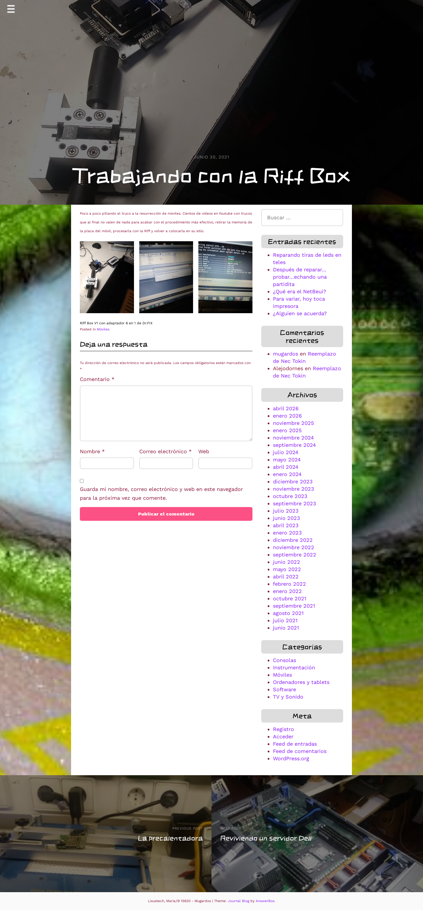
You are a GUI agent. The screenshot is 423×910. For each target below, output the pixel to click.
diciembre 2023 (293, 481)
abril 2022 (286, 576)
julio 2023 (286, 511)
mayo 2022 (287, 569)
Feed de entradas (295, 744)
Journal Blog (239, 901)
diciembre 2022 (293, 540)
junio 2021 (286, 628)
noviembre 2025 (293, 423)
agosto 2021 (288, 613)
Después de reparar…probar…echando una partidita (300, 276)
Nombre (92, 451)
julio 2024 (285, 452)
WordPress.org (291, 758)
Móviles (103, 329)
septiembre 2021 (294, 606)
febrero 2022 (289, 584)
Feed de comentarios (299, 751)
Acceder (283, 736)
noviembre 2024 (293, 438)
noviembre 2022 (293, 547)
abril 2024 (285, 467)
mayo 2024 (287, 459)
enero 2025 (287, 430)
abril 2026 (286, 408)
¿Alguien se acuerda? (300, 313)
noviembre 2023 (293, 489)
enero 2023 (287, 533)
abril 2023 (286, 525)
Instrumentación (294, 667)
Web (203, 451)
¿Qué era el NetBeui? (299, 291)
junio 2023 (286, 518)
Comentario (97, 379)
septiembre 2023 (294, 503)
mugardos (285, 354)
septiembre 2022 (294, 554)
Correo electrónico (165, 451)
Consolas (284, 660)
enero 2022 (287, 591)
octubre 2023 (290, 496)
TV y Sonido (288, 697)
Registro (283, 729)
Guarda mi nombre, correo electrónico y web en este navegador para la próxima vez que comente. (161, 493)
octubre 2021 (289, 598)
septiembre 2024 (294, 445)
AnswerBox (265, 901)
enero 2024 (287, 474)
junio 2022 (286, 562)
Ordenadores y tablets (301, 682)
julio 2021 (285, 620)
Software (284, 689)
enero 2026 (287, 416)
